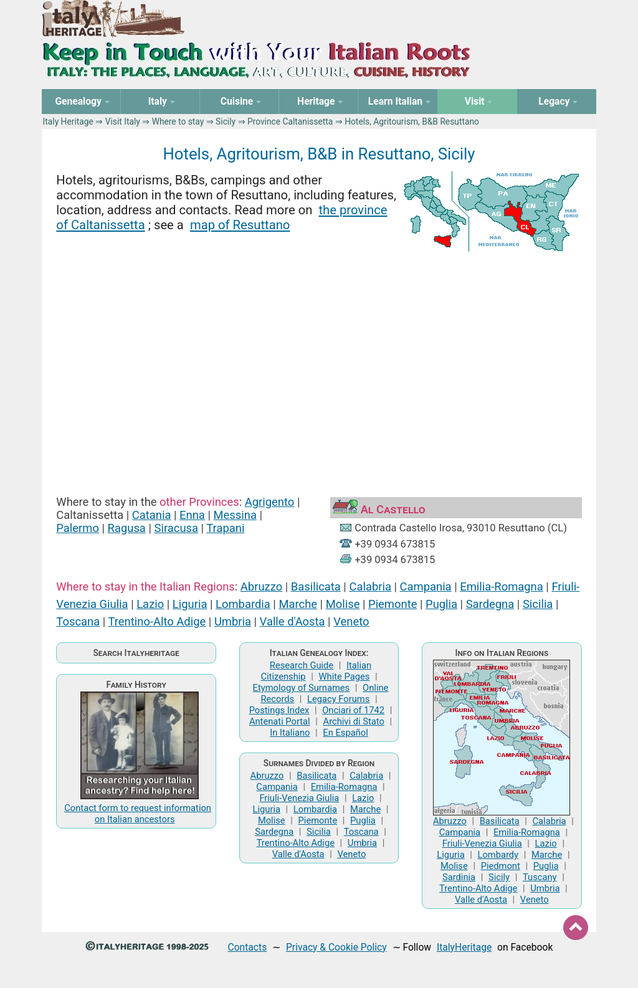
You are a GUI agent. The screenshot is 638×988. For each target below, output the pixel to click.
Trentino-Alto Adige (157, 621)
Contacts (247, 947)
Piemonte (392, 603)
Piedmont (500, 866)
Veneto (351, 621)
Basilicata (316, 586)
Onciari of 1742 (353, 710)
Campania (426, 586)
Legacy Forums (338, 699)
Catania (151, 514)
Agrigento (270, 501)
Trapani (225, 527)
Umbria (232, 621)
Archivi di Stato (353, 721)
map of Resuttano (240, 224)
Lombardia (243, 603)
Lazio (150, 603)
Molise (343, 603)
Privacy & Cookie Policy (336, 947)
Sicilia (538, 603)
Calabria (370, 586)
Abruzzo (261, 586)
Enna (192, 514)
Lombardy (498, 854)
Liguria (190, 603)
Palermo (77, 527)
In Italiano (290, 732)
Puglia (441, 603)
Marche (298, 603)
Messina (235, 514)
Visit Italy (122, 121)
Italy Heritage (68, 121)
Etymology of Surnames (301, 687)
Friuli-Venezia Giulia (299, 798)
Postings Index (279, 710)
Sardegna (490, 603)
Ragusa (127, 527)
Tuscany (540, 877)
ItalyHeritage (464, 947)
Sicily (226, 121)
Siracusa (177, 527)
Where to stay (178, 121)
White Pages (343, 676)
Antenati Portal (279, 721)
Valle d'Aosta (292, 621)
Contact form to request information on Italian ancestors (137, 813)
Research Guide (301, 665)
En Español (345, 732)
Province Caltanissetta (290, 121)
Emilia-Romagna (501, 586)
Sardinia (458, 877)
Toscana (78, 621)
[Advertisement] (319, 362)
